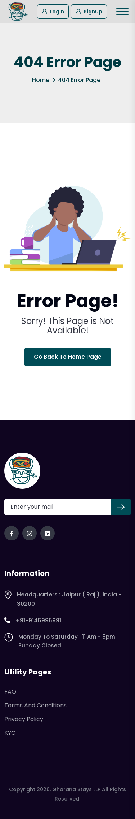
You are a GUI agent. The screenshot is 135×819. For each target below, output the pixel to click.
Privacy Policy (23, 719)
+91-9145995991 (32, 620)
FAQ (10, 691)
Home (40, 80)
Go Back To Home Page (68, 357)
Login (53, 11)
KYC (9, 733)
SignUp (89, 11)
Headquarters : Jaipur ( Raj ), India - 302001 (63, 599)
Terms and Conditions (35, 705)
